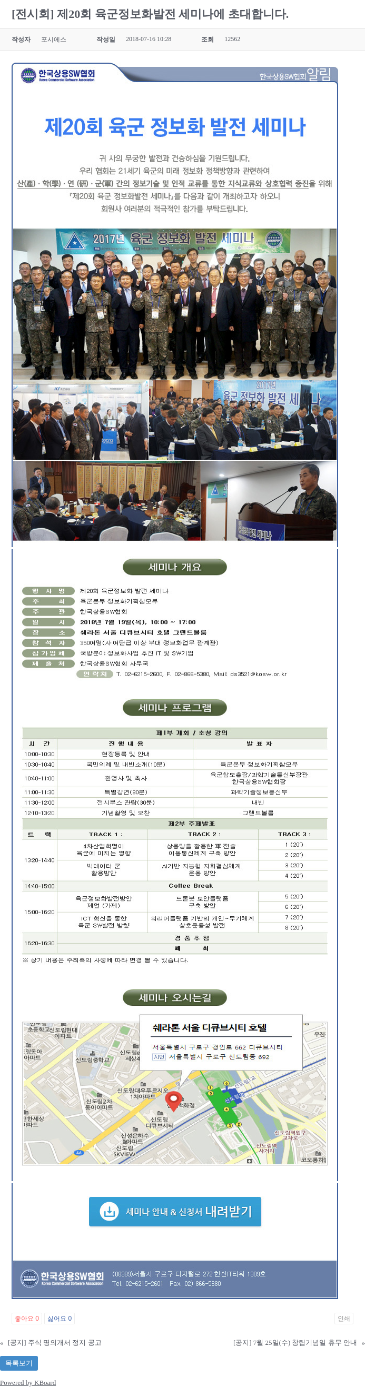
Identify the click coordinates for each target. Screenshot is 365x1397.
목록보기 (19, 1363)
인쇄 (344, 1318)
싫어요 (59, 1318)
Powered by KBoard (28, 1382)
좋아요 (27, 1318)
